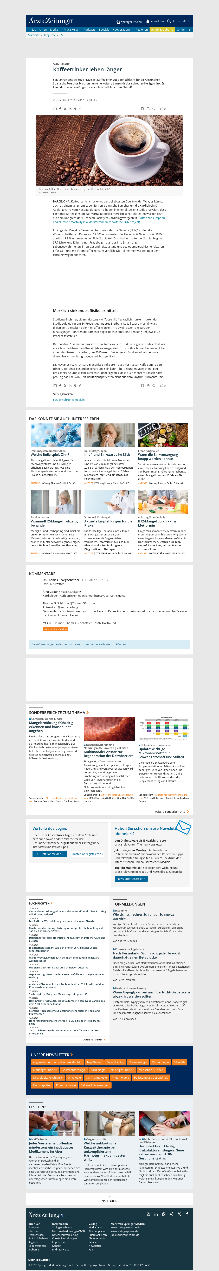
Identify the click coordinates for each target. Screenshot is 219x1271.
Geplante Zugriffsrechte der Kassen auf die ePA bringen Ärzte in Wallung (66, 977)
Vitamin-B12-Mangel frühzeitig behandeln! (55, 524)
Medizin (55, 31)
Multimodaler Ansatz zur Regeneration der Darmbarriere (108, 755)
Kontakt (56, 1247)
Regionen (142, 31)
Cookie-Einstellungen (64, 1239)
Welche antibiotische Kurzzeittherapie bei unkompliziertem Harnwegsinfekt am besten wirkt (105, 1152)
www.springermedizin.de (125, 1228)
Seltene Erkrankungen (95, 1087)
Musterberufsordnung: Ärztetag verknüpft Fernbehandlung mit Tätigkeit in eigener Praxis (66, 931)
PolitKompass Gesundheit (151, 1079)
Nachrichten (39, 31)
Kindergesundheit (122, 1071)
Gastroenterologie (74, 1071)
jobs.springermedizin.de (125, 1236)
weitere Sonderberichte (172, 813)
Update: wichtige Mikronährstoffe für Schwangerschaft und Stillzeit (161, 754)
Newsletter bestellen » (131, 880)
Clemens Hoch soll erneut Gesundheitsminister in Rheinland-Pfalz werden (65, 1013)
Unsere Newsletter (50, 1056)
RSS (91, 1250)
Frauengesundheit (45, 1071)
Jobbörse (33, 1250)
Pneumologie (120, 1079)
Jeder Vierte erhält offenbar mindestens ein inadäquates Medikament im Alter (51, 1148)
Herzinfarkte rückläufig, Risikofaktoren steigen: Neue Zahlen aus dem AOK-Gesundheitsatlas (67, 1004)
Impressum (59, 1243)
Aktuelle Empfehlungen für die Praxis (108, 524)
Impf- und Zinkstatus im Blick (107, 456)
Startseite (33, 1228)
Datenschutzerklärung (65, 1236)
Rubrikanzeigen (98, 1236)
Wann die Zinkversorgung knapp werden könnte (158, 458)
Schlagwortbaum (62, 1228)
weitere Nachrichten (94, 1041)
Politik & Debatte (162, 31)
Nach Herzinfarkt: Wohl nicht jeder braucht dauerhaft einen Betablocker (146, 956)
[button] (185, 22)
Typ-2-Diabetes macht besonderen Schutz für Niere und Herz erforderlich (65, 1033)
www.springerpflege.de (124, 1232)
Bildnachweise (60, 1250)
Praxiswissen (72, 31)
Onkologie (74, 1079)
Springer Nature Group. (102, 1266)
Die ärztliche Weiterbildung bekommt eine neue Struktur (62, 922)
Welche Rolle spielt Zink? (50, 456)
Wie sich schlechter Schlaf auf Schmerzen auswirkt (58, 968)
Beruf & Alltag (115, 1063)
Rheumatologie (66, 1087)
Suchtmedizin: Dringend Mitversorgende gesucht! (58, 995)
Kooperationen (122, 31)
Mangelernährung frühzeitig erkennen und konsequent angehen (51, 728)
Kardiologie (98, 1071)
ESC (55, 401)
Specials (104, 31)
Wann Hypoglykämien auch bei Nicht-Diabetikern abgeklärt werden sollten (64, 960)
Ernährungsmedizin (72, 401)
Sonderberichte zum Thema (57, 713)
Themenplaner (97, 1232)
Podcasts (89, 31)
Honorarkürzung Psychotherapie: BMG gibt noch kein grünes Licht (65, 1023)
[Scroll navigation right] (189, 31)
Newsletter (95, 1247)
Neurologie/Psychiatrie (48, 1079)
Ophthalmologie (96, 1079)
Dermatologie (138, 1063)
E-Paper (93, 1243)
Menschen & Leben (151, 1071)
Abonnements (97, 1239)
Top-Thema (94, 1063)
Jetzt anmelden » (49, 855)
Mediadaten (95, 1228)
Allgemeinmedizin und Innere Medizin (57, 1063)
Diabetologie (160, 1063)
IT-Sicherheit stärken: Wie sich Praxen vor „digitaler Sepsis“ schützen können (63, 950)
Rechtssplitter (42, 1087)
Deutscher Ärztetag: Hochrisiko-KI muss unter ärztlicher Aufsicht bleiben (67, 941)
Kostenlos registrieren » (87, 855)
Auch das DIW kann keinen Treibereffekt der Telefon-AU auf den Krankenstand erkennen (66, 987)
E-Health (179, 1063)
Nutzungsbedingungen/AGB (68, 1232)
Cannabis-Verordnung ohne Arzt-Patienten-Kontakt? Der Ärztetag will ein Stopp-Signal (67, 914)
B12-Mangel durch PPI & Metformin (157, 524)
